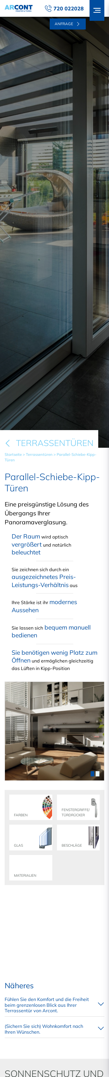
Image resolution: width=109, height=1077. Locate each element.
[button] (97, 10)
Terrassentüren (39, 454)
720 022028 (64, 8)
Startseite (13, 454)
